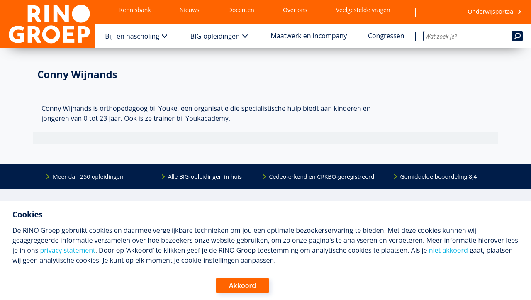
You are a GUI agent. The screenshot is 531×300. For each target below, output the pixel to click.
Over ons (295, 10)
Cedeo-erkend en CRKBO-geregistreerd (322, 176)
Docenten (241, 10)
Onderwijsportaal (491, 11)
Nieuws (190, 10)
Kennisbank (135, 10)
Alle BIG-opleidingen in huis (205, 176)
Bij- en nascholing (132, 36)
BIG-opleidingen (215, 36)
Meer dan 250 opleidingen (88, 176)
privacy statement (67, 250)
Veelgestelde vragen (363, 10)
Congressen (386, 35)
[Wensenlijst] (437, 12)
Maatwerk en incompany (308, 35)
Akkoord (242, 285)
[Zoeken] (517, 36)
